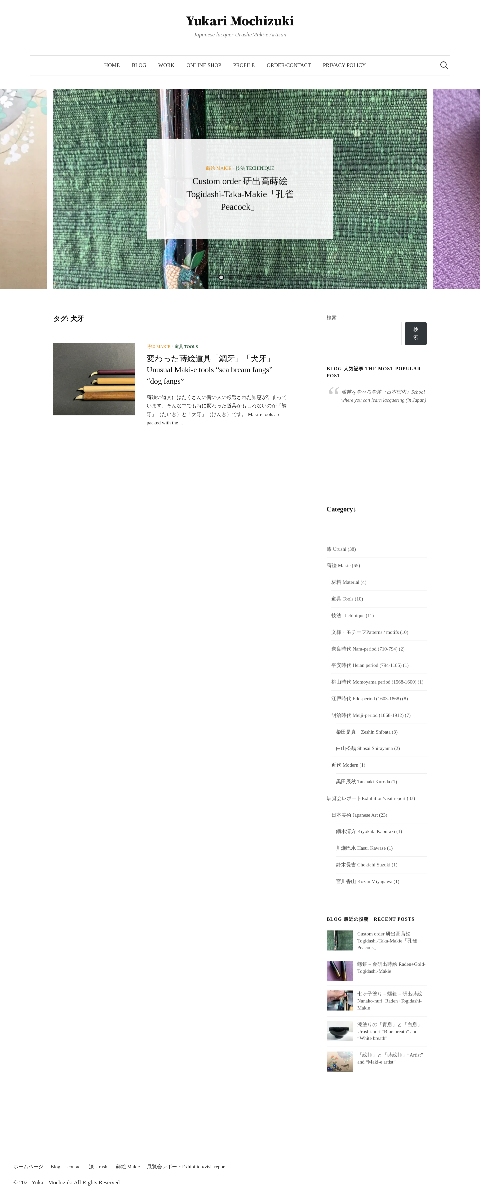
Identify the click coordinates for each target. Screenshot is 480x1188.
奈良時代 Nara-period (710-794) (364, 649)
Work (166, 65)
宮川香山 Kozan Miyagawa (364, 881)
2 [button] (231, 278)
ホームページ (28, 1167)
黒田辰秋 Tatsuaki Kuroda (363, 782)
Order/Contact (289, 65)
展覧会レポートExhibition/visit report (366, 798)
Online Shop (204, 65)
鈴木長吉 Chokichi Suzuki (363, 865)
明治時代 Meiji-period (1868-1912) (367, 715)
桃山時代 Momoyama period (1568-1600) (373, 682)
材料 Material (345, 582)
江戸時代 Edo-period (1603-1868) (366, 699)
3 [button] (240, 278)
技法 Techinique (255, 168)
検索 (332, 317)
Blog (139, 65)
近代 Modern (344, 765)
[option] (240, 189)
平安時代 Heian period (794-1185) (366, 665)
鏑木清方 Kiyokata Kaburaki (365, 831)
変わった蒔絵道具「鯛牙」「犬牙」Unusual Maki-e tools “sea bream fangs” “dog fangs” (210, 369)
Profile (244, 65)
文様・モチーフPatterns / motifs (365, 632)
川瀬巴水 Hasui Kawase (361, 848)
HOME (112, 65)
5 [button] (259, 278)
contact (74, 1167)
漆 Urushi (336, 549)
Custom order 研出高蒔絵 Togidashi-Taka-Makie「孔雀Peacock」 (240, 194)
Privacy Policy (344, 65)
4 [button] (249, 278)
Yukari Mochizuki (240, 21)
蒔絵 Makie (219, 168)
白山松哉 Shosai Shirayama (364, 748)
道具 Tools (186, 346)
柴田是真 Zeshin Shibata (363, 732)
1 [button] (221, 278)
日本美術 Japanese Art (354, 815)
